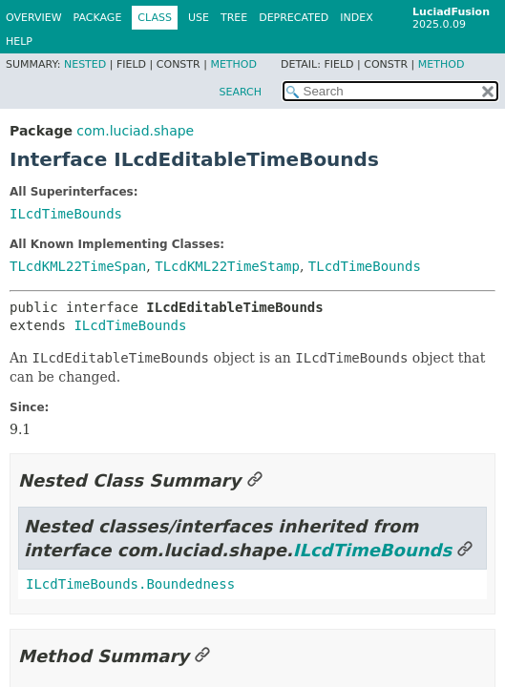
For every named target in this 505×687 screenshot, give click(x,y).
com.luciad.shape (135, 130)
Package (98, 17)
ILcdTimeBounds (66, 213)
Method (233, 64)
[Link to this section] (255, 480)
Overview (34, 17)
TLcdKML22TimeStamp (227, 266)
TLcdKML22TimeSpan (78, 266)
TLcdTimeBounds (364, 266)
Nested (85, 64)
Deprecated (293, 17)
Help (19, 41)
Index (356, 17)
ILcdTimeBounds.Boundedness (130, 584)
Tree (234, 17)
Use (198, 17)
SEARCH (240, 92)
